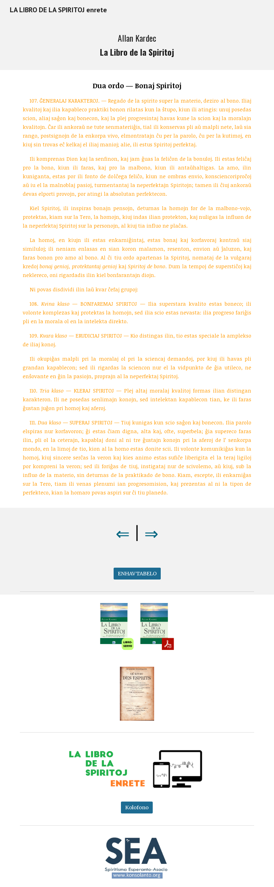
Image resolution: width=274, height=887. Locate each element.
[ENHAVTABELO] (137, 573)
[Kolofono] (137, 807)
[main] (137, 45)
